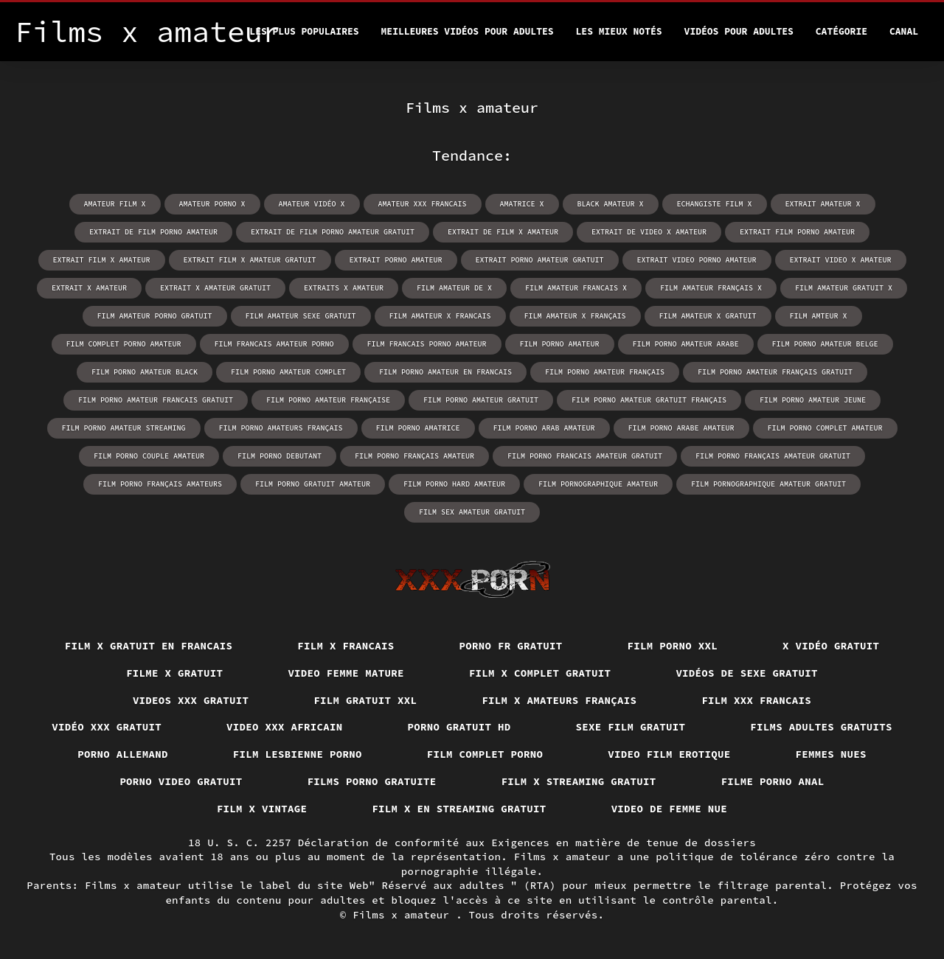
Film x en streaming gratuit (459, 808)
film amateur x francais (440, 316)
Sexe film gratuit (631, 726)
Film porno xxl (673, 645)
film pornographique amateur (598, 484)
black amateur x (610, 204)
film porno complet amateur (825, 428)
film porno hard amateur (454, 484)
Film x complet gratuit (540, 673)
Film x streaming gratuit (579, 781)
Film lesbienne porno (297, 754)
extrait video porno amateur (697, 260)
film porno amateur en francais (445, 372)
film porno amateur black (144, 372)
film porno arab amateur (544, 428)
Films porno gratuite (372, 781)
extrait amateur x (823, 204)
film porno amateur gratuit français (649, 400)
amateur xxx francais (422, 204)
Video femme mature (346, 673)
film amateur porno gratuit (154, 316)
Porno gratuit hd (459, 726)
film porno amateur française (328, 400)
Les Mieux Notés (619, 31)
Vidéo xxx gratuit (107, 726)
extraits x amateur (344, 288)
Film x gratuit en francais (149, 645)
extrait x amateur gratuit (215, 288)
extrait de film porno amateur (153, 232)
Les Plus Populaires (303, 31)
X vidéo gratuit (830, 645)
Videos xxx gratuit (191, 700)
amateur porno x (212, 204)
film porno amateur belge (825, 344)
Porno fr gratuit (511, 645)
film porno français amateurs (160, 484)
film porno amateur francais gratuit (155, 400)
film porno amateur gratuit (480, 400)
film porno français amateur (414, 456)
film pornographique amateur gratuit (768, 484)
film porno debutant (279, 456)
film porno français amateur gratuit (772, 456)
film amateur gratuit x (843, 288)
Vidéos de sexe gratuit (747, 673)
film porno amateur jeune (813, 400)
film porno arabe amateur (681, 428)
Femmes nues (831, 754)
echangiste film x (714, 204)
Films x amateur (404, 914)
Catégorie (841, 31)
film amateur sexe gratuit (301, 316)
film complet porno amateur (123, 344)
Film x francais (345, 645)
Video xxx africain (284, 726)
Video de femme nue (669, 808)
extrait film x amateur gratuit (250, 260)
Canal (903, 31)
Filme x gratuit (174, 673)
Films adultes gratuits (821, 726)
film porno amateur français (604, 372)
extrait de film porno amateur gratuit (332, 232)
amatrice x (522, 204)
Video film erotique (669, 754)
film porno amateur (560, 344)
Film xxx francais (756, 700)
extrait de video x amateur (649, 232)
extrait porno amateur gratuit (540, 260)
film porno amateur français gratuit (775, 372)
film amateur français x (711, 288)
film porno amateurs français (281, 428)
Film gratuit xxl (365, 700)
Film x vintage (262, 808)
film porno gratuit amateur (312, 484)
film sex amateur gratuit (472, 512)
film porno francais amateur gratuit (584, 456)
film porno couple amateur (149, 456)
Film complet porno (485, 754)
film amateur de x (454, 288)
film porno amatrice (418, 428)
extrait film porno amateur (797, 232)
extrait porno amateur (396, 260)
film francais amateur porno (274, 344)
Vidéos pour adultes (739, 31)
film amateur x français (575, 316)
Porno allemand (122, 754)
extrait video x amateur (841, 260)
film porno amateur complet (288, 372)
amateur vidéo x (312, 204)
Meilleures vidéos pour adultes (467, 31)
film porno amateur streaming (124, 428)
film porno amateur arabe (686, 344)
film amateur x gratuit (708, 316)
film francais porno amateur (427, 344)
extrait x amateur (89, 288)
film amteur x (818, 316)
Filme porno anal (773, 781)
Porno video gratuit (180, 781)
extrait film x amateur (101, 260)
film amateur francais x (576, 288)
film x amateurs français (559, 700)
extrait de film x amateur (503, 232)
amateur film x (115, 204)
